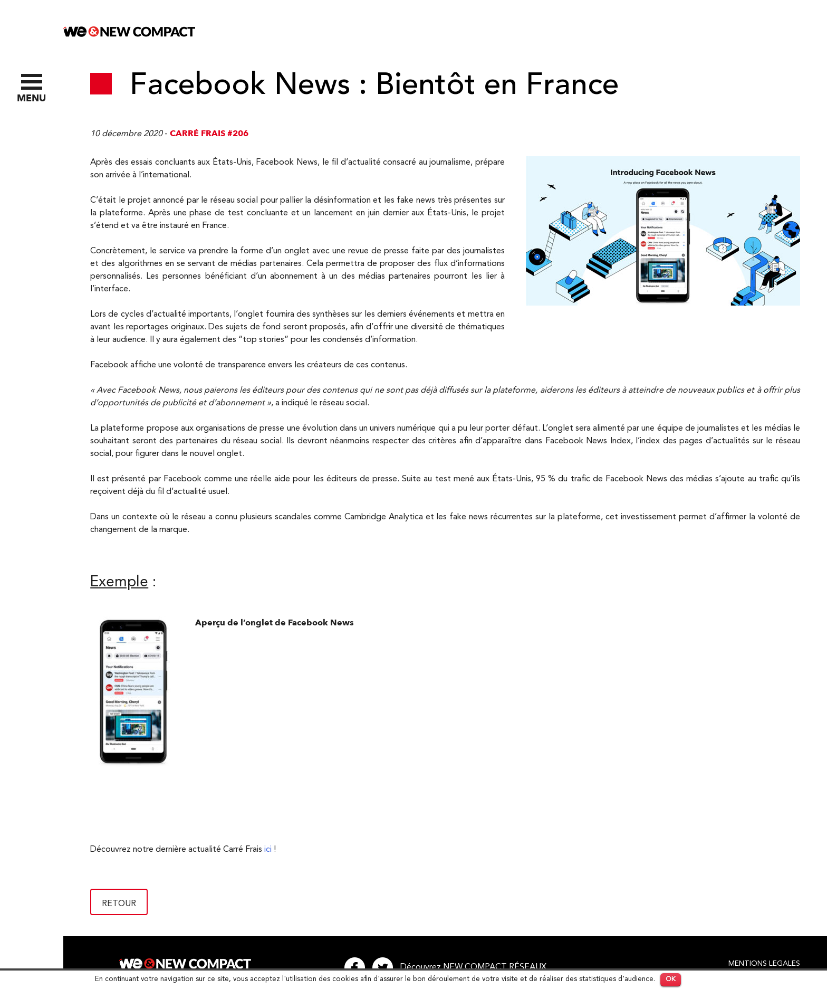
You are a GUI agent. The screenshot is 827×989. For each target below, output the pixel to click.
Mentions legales (764, 963)
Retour (119, 904)
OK (671, 979)
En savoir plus (710, 979)
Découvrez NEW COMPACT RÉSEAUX (473, 967)
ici (268, 849)
